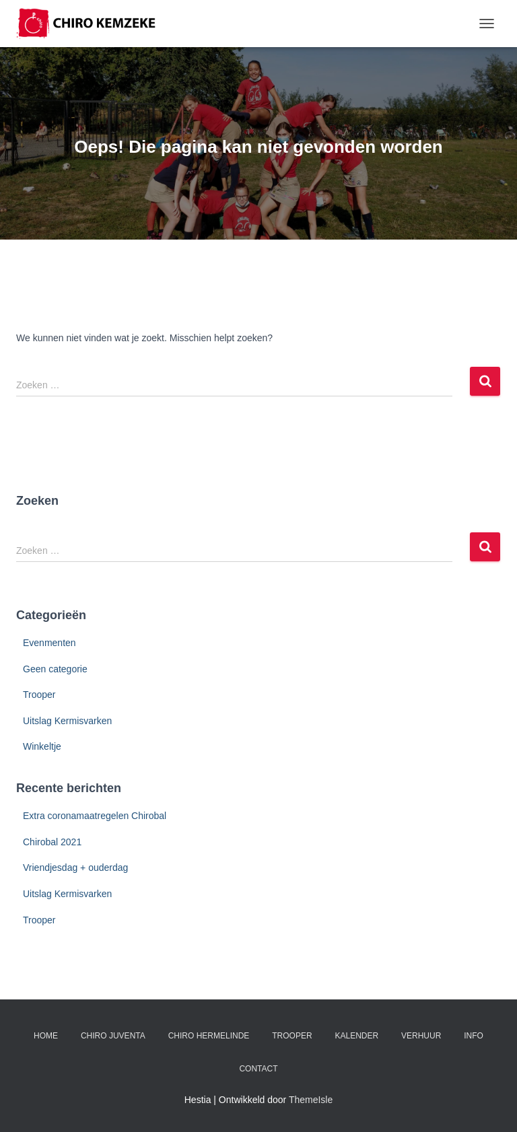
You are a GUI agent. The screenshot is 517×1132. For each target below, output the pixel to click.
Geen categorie (55, 669)
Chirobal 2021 (52, 842)
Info (473, 1035)
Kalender (356, 1035)
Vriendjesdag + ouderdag (75, 867)
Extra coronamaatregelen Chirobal (94, 815)
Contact (258, 1068)
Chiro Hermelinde (209, 1035)
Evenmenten (49, 642)
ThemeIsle (311, 1099)
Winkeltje (42, 746)
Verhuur (421, 1035)
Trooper (39, 694)
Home (46, 1035)
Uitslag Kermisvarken (67, 720)
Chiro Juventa (113, 1035)
